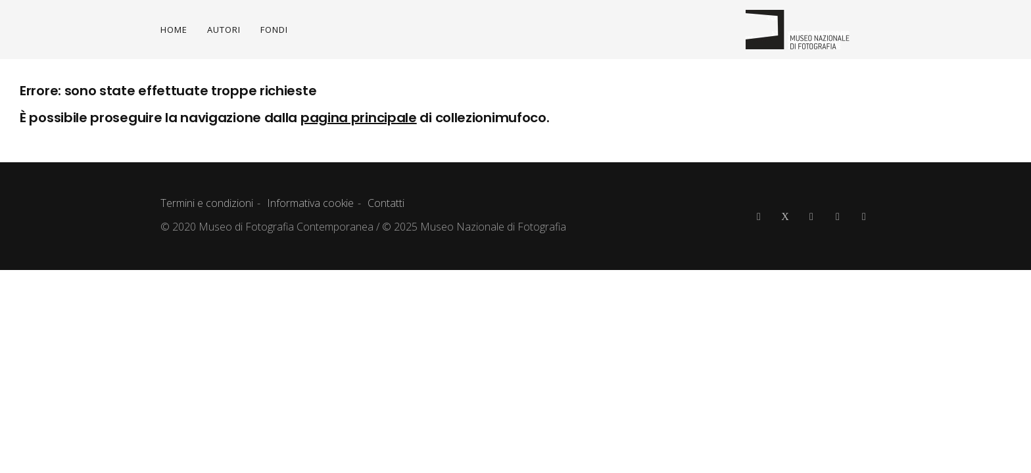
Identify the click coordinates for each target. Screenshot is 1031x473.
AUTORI (224, 29)
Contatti (386, 203)
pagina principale (358, 117)
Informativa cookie (310, 203)
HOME (173, 29)
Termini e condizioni (206, 203)
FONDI (274, 29)
